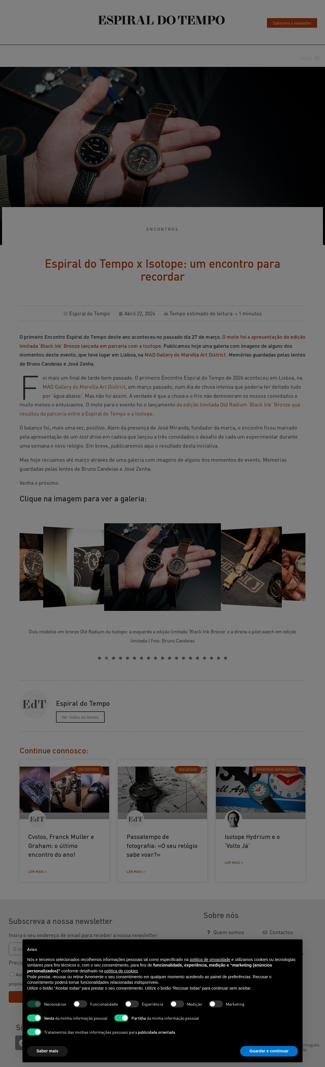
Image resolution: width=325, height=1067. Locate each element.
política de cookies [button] (121, 971)
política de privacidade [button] (210, 959)
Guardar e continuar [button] (269, 1051)
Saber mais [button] (47, 1051)
